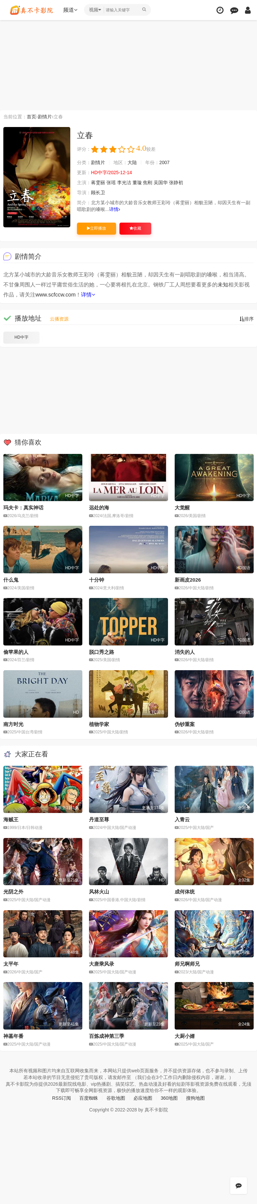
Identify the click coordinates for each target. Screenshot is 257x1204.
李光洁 (124, 182)
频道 (71, 10)
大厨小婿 (185, 1036)
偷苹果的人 (15, 652)
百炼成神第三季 (106, 1036)
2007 (164, 162)
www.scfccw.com (55, 294)
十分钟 (96, 580)
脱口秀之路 (101, 652)
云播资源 (59, 319)
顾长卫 (98, 192)
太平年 (10, 964)
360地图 (169, 1097)
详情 (114, 209)
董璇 (137, 182)
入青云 (182, 819)
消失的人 (185, 652)
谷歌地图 (115, 1097)
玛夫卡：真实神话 (23, 507)
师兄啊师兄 (187, 964)
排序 (247, 319)
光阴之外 (13, 891)
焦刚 (148, 182)
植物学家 (99, 724)
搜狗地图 (195, 1097)
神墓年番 (13, 1036)
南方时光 (13, 724)
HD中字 (21, 337)
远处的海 (99, 507)
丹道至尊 (99, 819)
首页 (31, 116)
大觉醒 (182, 507)
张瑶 (111, 182)
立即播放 (96, 228)
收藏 (135, 228)
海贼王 (10, 819)
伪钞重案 (185, 724)
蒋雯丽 (98, 182)
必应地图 (143, 1097)
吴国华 (161, 182)
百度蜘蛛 (88, 1097)
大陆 (132, 162)
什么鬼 (10, 580)
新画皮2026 (188, 580)
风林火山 (99, 891)
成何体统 (185, 891)
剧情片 (45, 116)
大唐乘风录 (101, 964)
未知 (223, 284)
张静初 (176, 182)
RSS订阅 (61, 1097)
